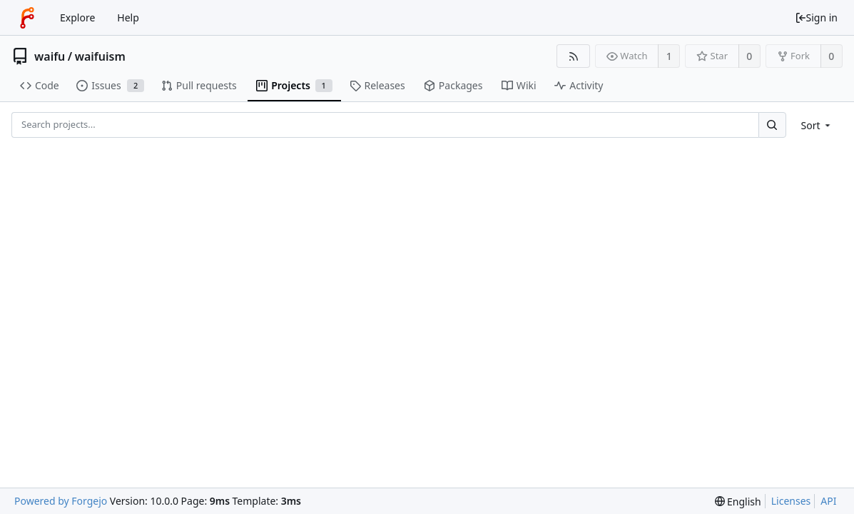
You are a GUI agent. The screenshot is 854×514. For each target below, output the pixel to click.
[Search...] (772, 124)
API (828, 501)
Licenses (791, 501)
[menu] (817, 125)
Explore (77, 17)
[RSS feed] (573, 56)
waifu (49, 56)
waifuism (100, 56)
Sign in (816, 17)
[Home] (27, 18)
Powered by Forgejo (60, 501)
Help (128, 17)
